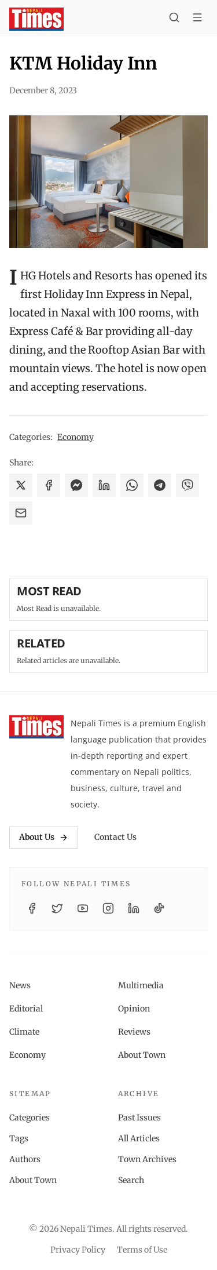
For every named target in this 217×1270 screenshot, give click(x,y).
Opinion (134, 1008)
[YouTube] (82, 908)
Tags (18, 1138)
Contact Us (115, 837)
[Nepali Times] (36, 726)
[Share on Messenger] (76, 485)
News (20, 985)
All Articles (139, 1138)
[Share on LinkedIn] (104, 485)
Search (131, 1180)
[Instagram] (108, 908)
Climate (24, 1032)
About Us (43, 837)
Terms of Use (142, 1249)
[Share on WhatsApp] (132, 485)
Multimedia (141, 985)
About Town (141, 1055)
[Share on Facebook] (48, 485)
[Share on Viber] (187, 485)
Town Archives (147, 1159)
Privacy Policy (77, 1249)
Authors (25, 1159)
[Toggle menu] (197, 19)
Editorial (26, 1008)
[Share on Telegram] (159, 485)
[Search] (174, 19)
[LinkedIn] (133, 908)
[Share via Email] (20, 513)
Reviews (134, 1032)
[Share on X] (20, 485)
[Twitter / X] (57, 908)
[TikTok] (159, 908)
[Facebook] (31, 908)
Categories (29, 1117)
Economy (75, 437)
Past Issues (139, 1117)
